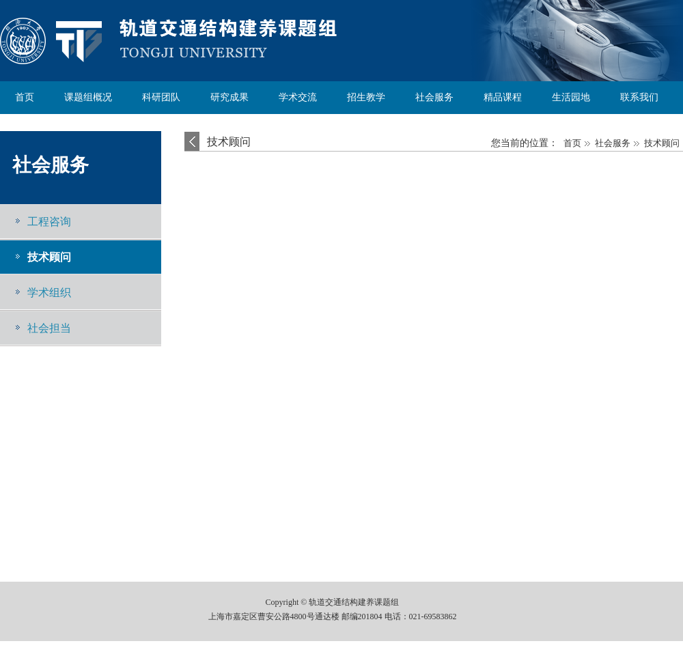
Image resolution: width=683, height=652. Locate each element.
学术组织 (49, 292)
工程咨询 (49, 221)
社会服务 (50, 164)
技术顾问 (49, 257)
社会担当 (49, 328)
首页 (572, 143)
